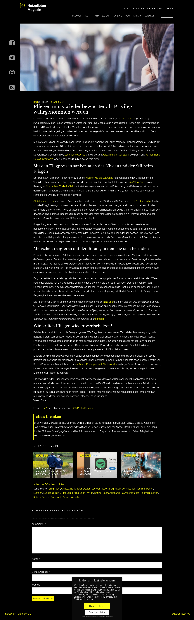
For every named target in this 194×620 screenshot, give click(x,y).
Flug (111, 489)
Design (87, 489)
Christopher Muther (43, 201)
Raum (97, 493)
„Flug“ (44, 408)
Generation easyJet (74, 155)
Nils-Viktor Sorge (137, 182)
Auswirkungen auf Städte (116, 155)
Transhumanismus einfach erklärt (139, 472)
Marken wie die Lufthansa (99, 178)
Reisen (37, 497)
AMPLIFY (137, 16)
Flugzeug (131, 489)
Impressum (10, 614)
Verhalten (76, 497)
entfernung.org (128, 119)
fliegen (104, 489)
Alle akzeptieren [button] (97, 606)
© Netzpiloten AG (181, 614)
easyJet (96, 489)
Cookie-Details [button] (85, 616)
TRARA (96, 16)
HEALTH (40, 456)
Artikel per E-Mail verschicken (49, 484)
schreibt (99, 319)
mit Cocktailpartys (141, 201)
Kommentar (39, 524)
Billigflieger (54, 489)
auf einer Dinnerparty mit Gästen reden (96, 364)
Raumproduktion (149, 493)
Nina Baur (108, 302)
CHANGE (127, 456)
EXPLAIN (106, 16)
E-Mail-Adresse (41, 572)
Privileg (89, 493)
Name (36, 559)
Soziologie (56, 497)
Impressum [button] (109, 616)
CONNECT (149, 16)
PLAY (127, 16)
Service (46, 497)
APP (81, 456)
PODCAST (76, 16)
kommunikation (145, 489)
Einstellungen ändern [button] (97, 612)
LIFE (35, 102)
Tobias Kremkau (57, 102)
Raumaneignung (111, 493)
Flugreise (120, 489)
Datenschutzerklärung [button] (98, 616)
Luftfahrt (37, 493)
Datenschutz (24, 614)
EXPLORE (117, 16)
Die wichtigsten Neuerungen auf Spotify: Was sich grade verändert (96, 471)
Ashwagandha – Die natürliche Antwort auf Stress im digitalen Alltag (53, 471)
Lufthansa (48, 493)
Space (66, 497)
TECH (86, 16)
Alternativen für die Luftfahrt (60, 186)
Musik (87, 456)
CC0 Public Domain (82, 408)
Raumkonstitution (130, 493)
